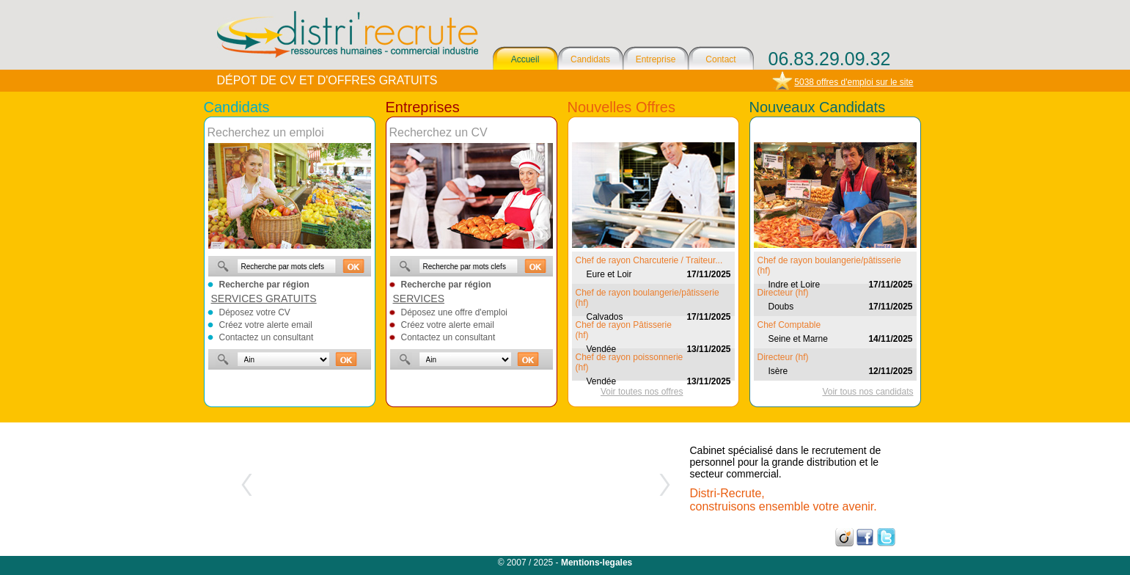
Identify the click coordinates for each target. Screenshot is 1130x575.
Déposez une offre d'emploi (454, 312)
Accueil (525, 59)
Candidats (590, 59)
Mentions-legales (596, 562)
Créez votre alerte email (265, 325)
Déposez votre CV (254, 312)
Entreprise (656, 59)
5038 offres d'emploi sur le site (853, 82)
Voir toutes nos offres (642, 392)
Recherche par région (264, 284)
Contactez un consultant (266, 337)
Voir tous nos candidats (867, 392)
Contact (720, 59)
